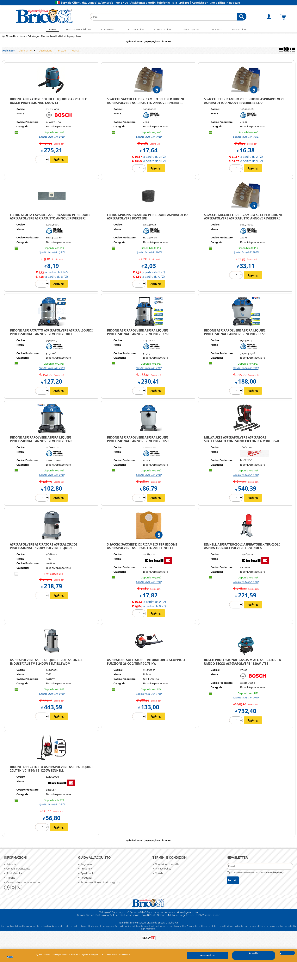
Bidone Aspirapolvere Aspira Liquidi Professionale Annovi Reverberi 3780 (138, 333)
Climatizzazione (164, 29)
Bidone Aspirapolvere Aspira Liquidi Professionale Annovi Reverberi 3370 (41, 440)
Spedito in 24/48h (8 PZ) (149, 253)
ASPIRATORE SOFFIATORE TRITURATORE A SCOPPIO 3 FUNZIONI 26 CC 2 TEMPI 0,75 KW (146, 663)
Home (48, 29)
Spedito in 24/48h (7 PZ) (148, 137)
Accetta (253, 953)
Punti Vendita (14, 874)
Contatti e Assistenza (18, 869)
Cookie (10, 957)
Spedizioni (87, 874)
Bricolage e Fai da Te (75, 29)
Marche (10, 878)
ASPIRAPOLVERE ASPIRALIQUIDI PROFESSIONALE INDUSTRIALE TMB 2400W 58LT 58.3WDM (46, 663)
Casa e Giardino (134, 29)
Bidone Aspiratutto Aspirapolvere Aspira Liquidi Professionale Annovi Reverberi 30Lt (51, 333)
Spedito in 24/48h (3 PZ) (51, 253)
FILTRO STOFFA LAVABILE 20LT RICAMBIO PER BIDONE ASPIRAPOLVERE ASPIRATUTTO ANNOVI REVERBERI (50, 217)
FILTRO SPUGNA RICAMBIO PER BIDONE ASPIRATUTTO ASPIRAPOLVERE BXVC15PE (147, 217)
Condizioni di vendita (167, 864)
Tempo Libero (244, 29)
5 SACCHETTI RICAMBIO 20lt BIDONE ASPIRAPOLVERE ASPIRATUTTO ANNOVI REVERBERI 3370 (244, 102)
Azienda (11, 864)
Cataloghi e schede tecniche (23, 883)
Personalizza (207, 955)
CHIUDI (287, 953)
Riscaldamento (193, 29)
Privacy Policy (163, 869)
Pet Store (219, 29)
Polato (147, 675)
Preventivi (86, 869)
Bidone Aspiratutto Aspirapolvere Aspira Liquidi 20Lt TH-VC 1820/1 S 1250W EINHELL (51, 770)
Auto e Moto (106, 29)
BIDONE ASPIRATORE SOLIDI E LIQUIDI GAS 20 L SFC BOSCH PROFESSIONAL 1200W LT (48, 102)
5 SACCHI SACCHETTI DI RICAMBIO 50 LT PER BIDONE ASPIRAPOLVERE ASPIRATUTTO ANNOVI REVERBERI (243, 217)
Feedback (86, 878)
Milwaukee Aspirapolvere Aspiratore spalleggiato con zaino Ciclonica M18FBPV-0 (241, 440)
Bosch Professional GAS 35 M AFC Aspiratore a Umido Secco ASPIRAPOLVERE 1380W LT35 (242, 663)
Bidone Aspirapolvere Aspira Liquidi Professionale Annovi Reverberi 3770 (235, 333)
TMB (49, 559)
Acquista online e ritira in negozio (100, 883)
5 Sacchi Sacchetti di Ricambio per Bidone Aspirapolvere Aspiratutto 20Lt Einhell (142, 547)
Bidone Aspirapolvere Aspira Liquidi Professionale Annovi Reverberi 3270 (138, 440)
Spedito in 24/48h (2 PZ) (51, 137)
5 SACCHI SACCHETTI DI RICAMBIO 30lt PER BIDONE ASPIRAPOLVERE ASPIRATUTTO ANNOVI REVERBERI (146, 102)
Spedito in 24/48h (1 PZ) (245, 476)
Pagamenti (87, 864)
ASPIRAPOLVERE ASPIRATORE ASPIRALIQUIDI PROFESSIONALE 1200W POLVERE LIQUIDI (43, 547)
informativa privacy (274, 873)
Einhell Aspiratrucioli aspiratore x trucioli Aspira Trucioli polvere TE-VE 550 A (242, 547)
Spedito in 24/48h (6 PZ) (246, 137)
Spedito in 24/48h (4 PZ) (52, 368)
